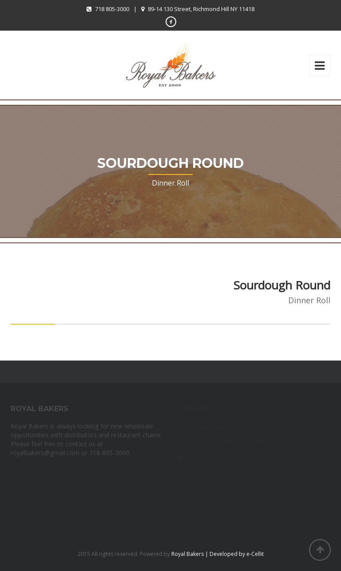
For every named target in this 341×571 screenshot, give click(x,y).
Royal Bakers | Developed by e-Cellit (217, 554)
